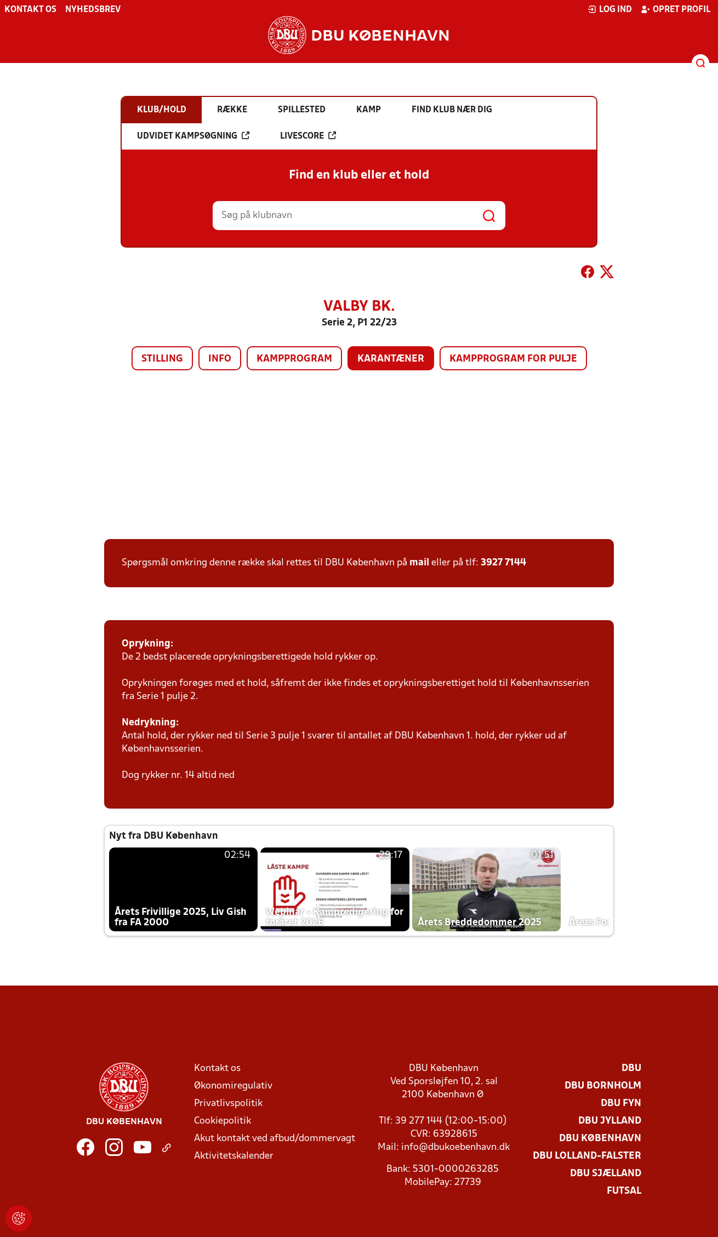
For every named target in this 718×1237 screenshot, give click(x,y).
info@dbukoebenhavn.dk (455, 1147)
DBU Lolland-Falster (587, 1156)
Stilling (162, 359)
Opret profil (675, 9)
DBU (631, 1068)
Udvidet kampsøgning (193, 135)
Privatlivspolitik (228, 1103)
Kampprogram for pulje (513, 359)
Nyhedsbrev (93, 10)
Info (219, 359)
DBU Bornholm (603, 1086)
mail (419, 563)
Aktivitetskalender (233, 1156)
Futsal (624, 1191)
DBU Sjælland (605, 1173)
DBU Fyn (621, 1103)
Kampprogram (294, 359)
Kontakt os (30, 10)
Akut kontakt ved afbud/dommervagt (274, 1138)
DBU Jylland (609, 1121)
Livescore (308, 135)
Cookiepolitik (222, 1121)
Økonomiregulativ (233, 1086)
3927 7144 (503, 563)
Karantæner (390, 359)
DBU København (600, 1138)
